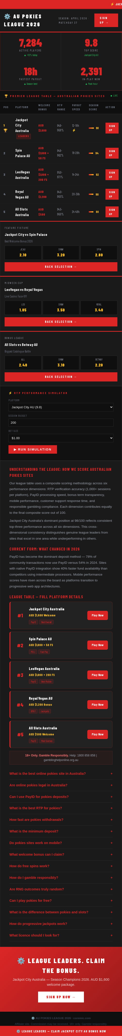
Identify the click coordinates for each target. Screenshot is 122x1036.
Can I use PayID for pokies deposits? (61, 796)
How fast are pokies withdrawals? (61, 819)
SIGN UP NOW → (61, 997)
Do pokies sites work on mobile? (61, 843)
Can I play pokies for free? (61, 900)
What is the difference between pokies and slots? (61, 912)
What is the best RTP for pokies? (61, 808)
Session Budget (17, 415)
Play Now (98, 615)
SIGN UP (112, 128)
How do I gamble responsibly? (61, 877)
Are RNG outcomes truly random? (61, 889)
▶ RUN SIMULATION (33, 449)
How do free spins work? (61, 866)
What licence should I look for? (61, 935)
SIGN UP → (104, 20)
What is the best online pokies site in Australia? (61, 773)
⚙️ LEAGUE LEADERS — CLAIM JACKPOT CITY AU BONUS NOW (61, 1031)
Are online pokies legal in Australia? (61, 785)
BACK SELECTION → (61, 266)
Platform (14, 400)
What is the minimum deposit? (61, 831)
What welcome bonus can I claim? (61, 854)
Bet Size (13, 430)
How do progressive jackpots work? (61, 923)
